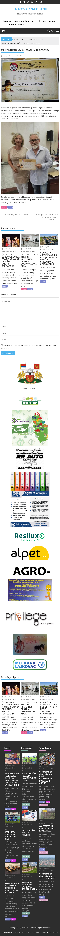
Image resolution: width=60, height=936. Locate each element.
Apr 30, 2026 (7, 249)
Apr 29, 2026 (10, 765)
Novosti (10, 207)
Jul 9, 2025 (26, 874)
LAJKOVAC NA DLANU (30, 9)
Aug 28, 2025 (27, 822)
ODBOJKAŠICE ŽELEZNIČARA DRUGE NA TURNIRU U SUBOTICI (47, 217)
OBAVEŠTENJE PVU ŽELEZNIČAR (16, 215)
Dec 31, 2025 (27, 765)
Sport (13, 809)
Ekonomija (26, 804)
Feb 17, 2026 (44, 766)
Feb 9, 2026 (44, 868)
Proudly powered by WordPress (14, 932)
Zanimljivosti (44, 805)
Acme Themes (52, 932)
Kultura (4, 207)
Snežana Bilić (17, 56)
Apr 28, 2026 (10, 875)
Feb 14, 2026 (44, 821)
